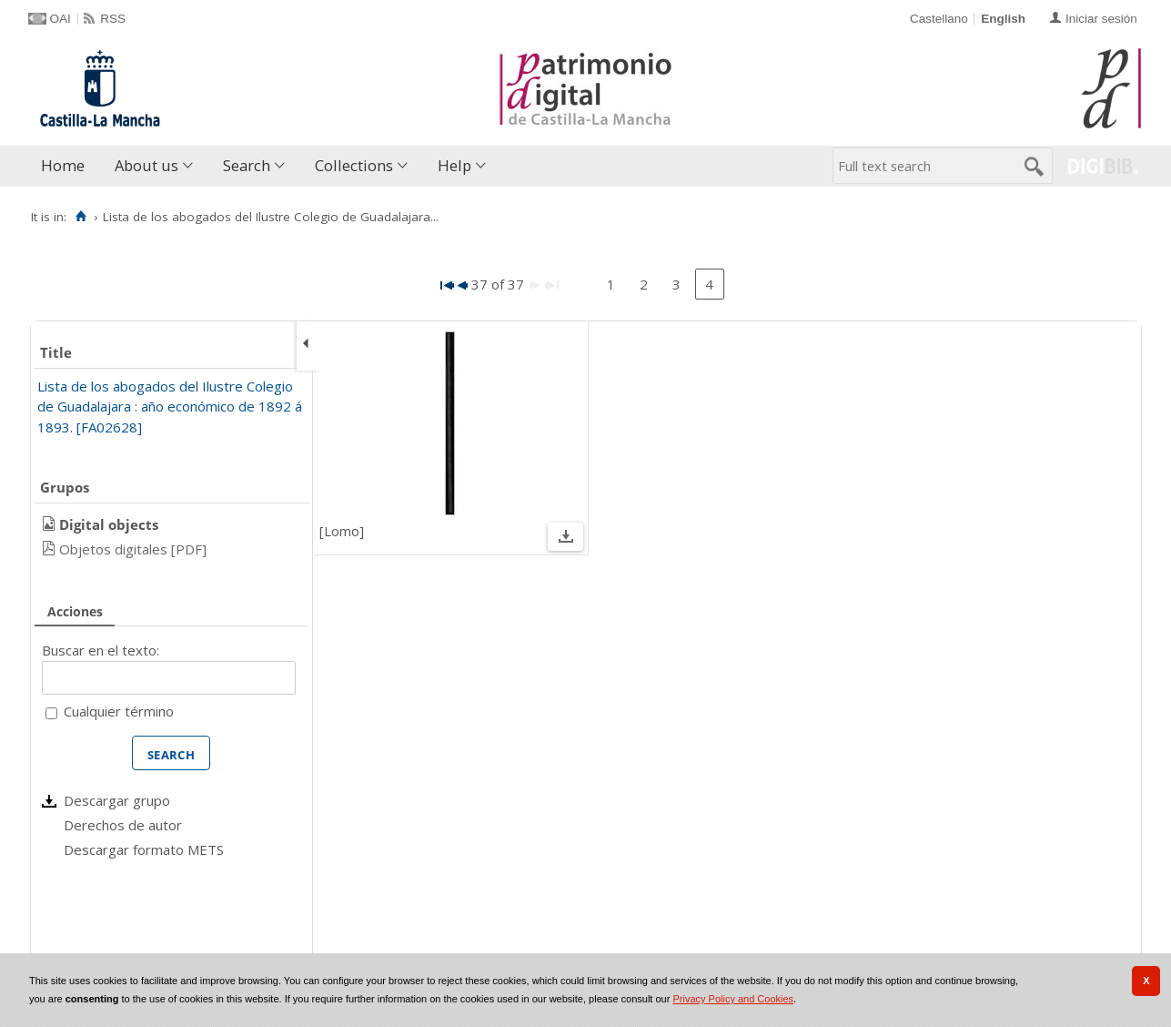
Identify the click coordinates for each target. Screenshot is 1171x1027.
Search (246, 165)
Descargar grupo (117, 800)
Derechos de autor (123, 825)
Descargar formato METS (144, 849)
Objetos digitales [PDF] (133, 549)
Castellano (939, 18)
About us (146, 165)
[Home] (81, 216)
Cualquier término (119, 711)
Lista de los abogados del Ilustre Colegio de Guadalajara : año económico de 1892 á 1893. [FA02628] (169, 406)
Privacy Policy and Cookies (732, 998)
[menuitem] (67, 166)
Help (454, 165)
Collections (354, 165)
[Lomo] (341, 531)
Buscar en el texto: (100, 650)
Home (63, 165)
